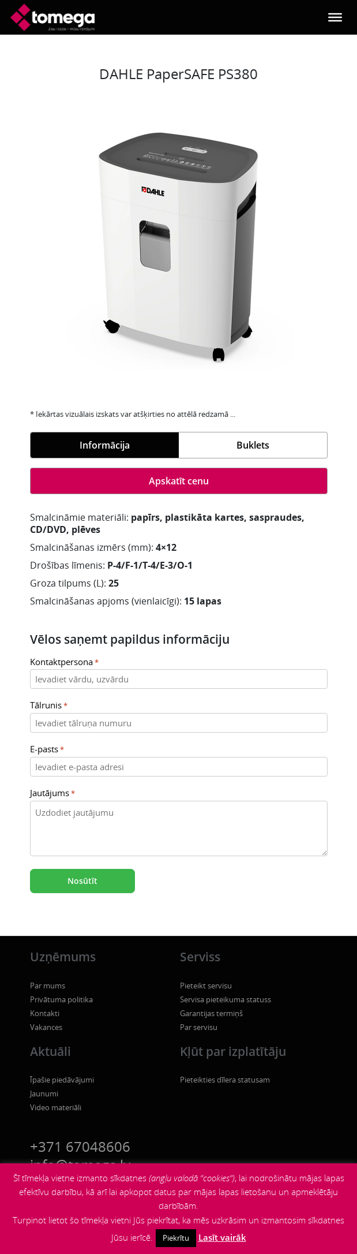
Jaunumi (44, 1093)
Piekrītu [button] (176, 1238)
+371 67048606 (80, 1146)
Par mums (47, 985)
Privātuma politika (61, 999)
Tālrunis (48, 706)
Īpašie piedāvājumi (62, 1079)
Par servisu (198, 1027)
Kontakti (44, 1013)
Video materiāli (55, 1107)
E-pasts (47, 750)
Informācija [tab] (105, 445)
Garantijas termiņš (211, 1013)
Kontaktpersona (64, 662)
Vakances (46, 1027)
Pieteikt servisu (206, 985)
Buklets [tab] (252, 445)
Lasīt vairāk (222, 1237)
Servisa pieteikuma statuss (225, 999)
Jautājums (52, 794)
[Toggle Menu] (335, 17)
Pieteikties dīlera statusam (225, 1079)
